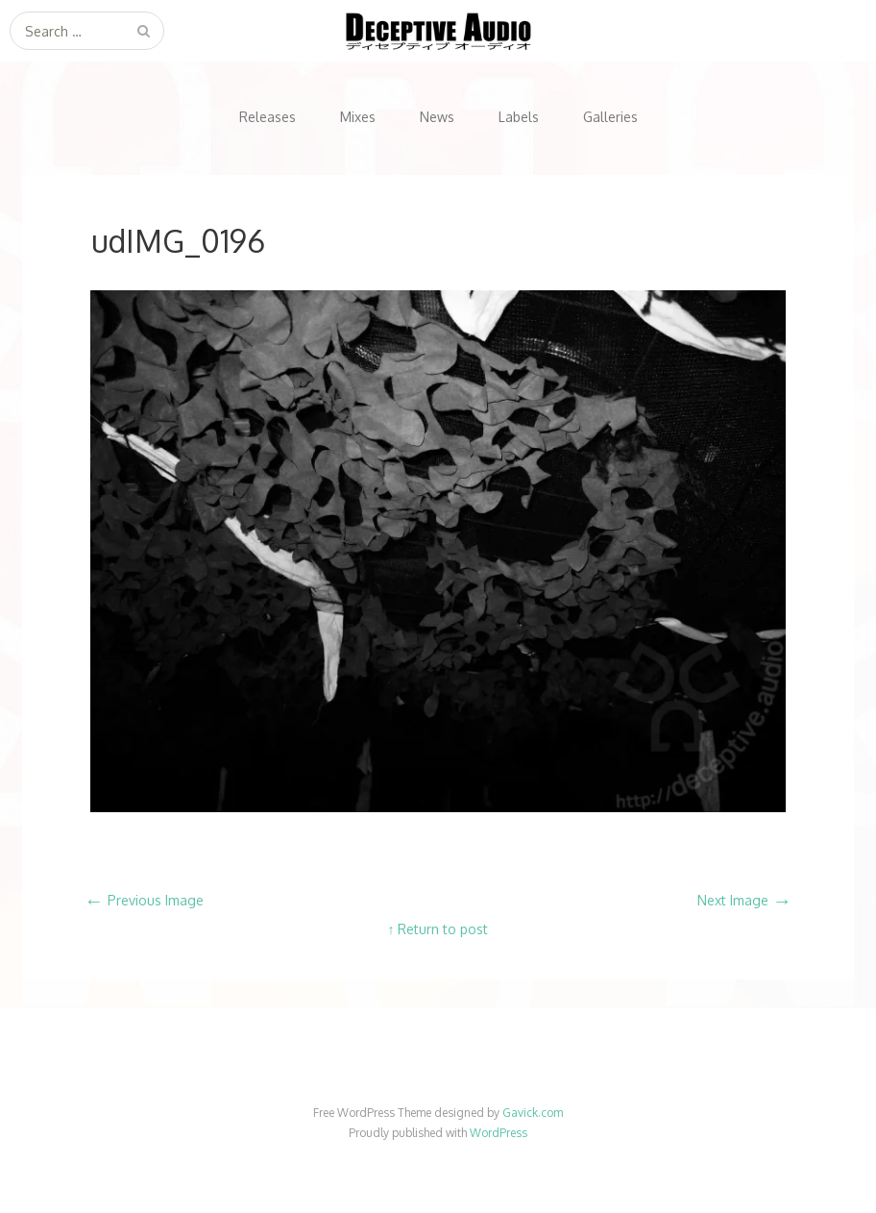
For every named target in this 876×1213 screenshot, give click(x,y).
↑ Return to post (437, 929)
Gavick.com (532, 1112)
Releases (267, 117)
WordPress (498, 1133)
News (437, 117)
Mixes (358, 117)
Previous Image (144, 900)
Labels (519, 117)
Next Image (744, 900)
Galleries (610, 117)
